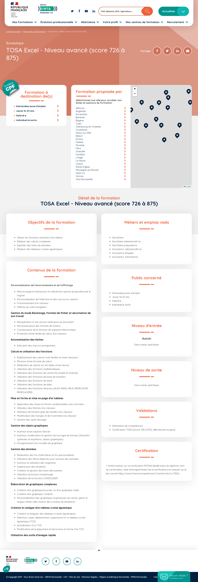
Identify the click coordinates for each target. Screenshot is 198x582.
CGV (65, 577)
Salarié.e (21, 115)
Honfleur (80, 154)
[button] (164, 139)
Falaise (79, 142)
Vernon (80, 176)
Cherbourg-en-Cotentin (88, 126)
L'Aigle (79, 157)
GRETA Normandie (53, 577)
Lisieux (79, 163)
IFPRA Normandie (139, 577)
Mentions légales (90, 577)
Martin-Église (83, 166)
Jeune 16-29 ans (25, 111)
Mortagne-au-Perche (87, 169)
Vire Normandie (84, 179)
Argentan (81, 111)
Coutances (81, 129)
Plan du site (74, 577)
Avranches (81, 114)
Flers (78, 148)
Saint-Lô (80, 173)
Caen (78, 123)
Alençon (80, 108)
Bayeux (80, 120)
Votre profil (110, 22)
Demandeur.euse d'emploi (31, 106)
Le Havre (81, 160)
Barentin (80, 117)
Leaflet (187, 187)
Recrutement (175, 22)
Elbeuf (79, 135)
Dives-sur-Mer (83, 132)
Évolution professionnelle (57, 22)
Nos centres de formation (142, 22)
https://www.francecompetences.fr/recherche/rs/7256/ (148, 473)
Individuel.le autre (26, 120)
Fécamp (80, 145)
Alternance (88, 22)
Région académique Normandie (114, 577)
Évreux (79, 139)
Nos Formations (22, 22)
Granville (80, 151)
